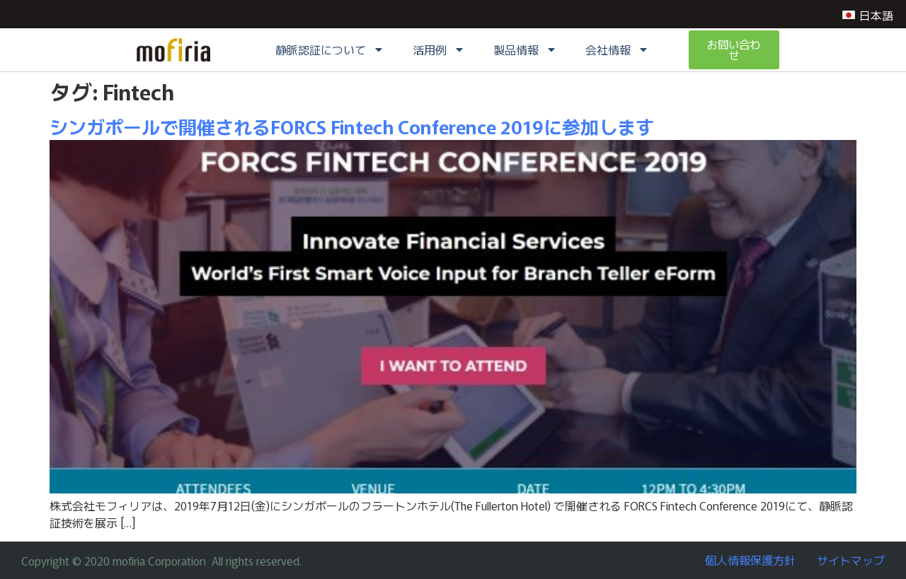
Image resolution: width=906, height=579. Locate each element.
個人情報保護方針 (750, 559)
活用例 (439, 50)
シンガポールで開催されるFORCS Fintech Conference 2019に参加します (352, 126)
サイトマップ (851, 559)
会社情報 (617, 50)
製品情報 (525, 50)
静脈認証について (329, 50)
